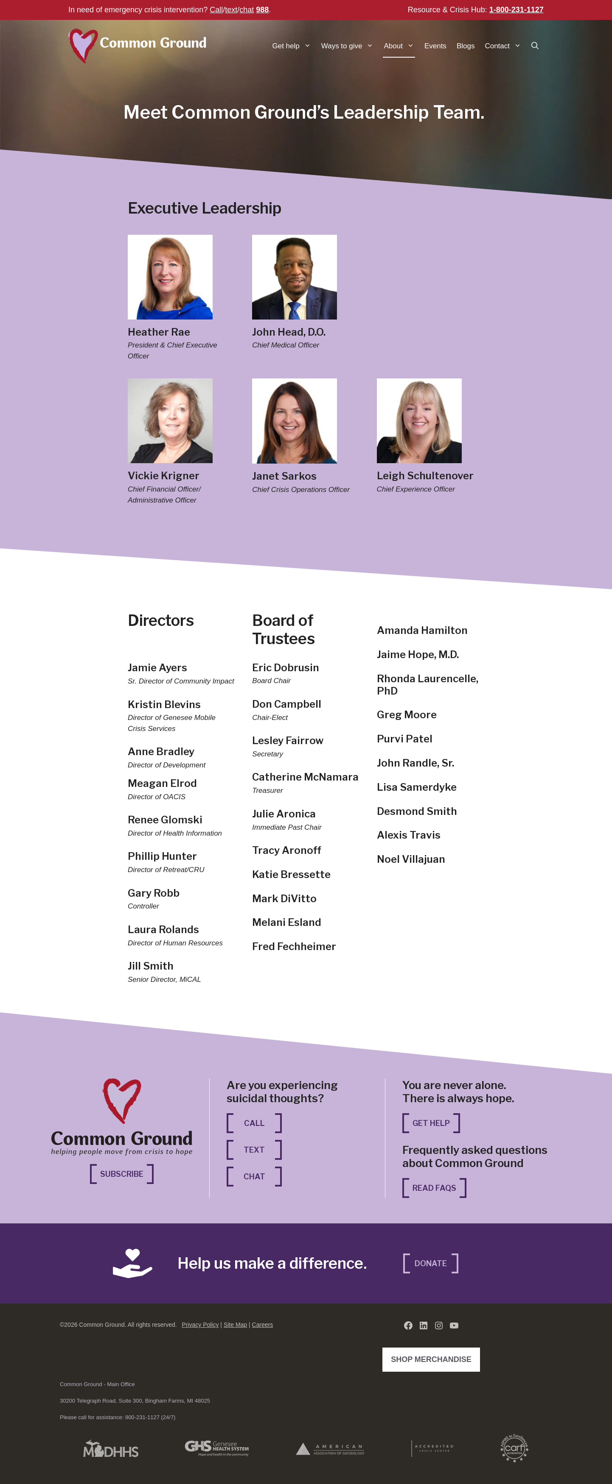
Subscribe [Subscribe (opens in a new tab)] (127, 1173)
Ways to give (350, 46)
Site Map (235, 1324)
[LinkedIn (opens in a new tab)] (423, 1325)
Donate (431, 1263)
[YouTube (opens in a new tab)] (454, 1325)
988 (262, 10)
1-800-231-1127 (516, 10)
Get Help (431, 1123)
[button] (535, 46)
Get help (294, 46)
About (401, 46)
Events (435, 46)
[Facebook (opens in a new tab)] (408, 1325)
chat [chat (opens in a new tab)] (246, 10)
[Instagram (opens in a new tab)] (439, 1325)
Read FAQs (434, 1188)
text (231, 10)
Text (254, 1149)
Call (216, 10)
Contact (505, 46)
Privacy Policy (200, 1324)
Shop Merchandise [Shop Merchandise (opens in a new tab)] (433, 1358)
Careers (262, 1324)
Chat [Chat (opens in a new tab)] (263, 1175)
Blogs (466, 46)
